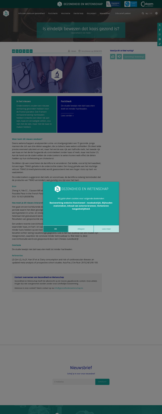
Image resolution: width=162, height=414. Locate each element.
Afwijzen (81, 229)
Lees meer (106, 229)
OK (55, 229)
